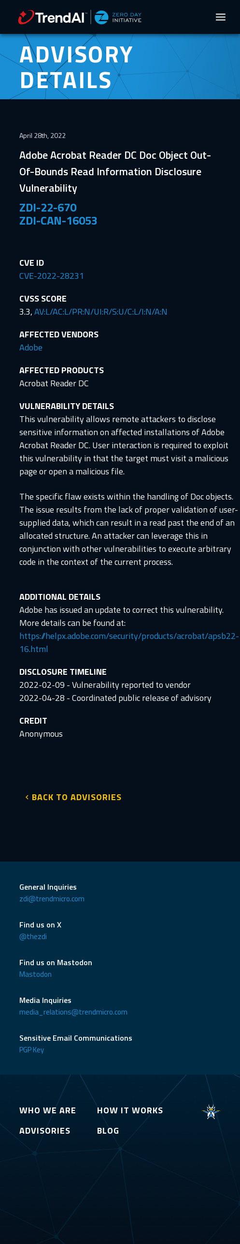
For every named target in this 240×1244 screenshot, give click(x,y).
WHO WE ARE (47, 1110)
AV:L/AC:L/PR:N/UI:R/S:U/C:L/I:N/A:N (101, 311)
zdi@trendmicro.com (52, 898)
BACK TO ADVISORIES (77, 797)
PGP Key (31, 1049)
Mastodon (35, 974)
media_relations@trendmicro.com (73, 1011)
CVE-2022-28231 (51, 275)
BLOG (108, 1130)
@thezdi (33, 936)
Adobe (30, 347)
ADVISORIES (45, 1130)
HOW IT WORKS (130, 1110)
